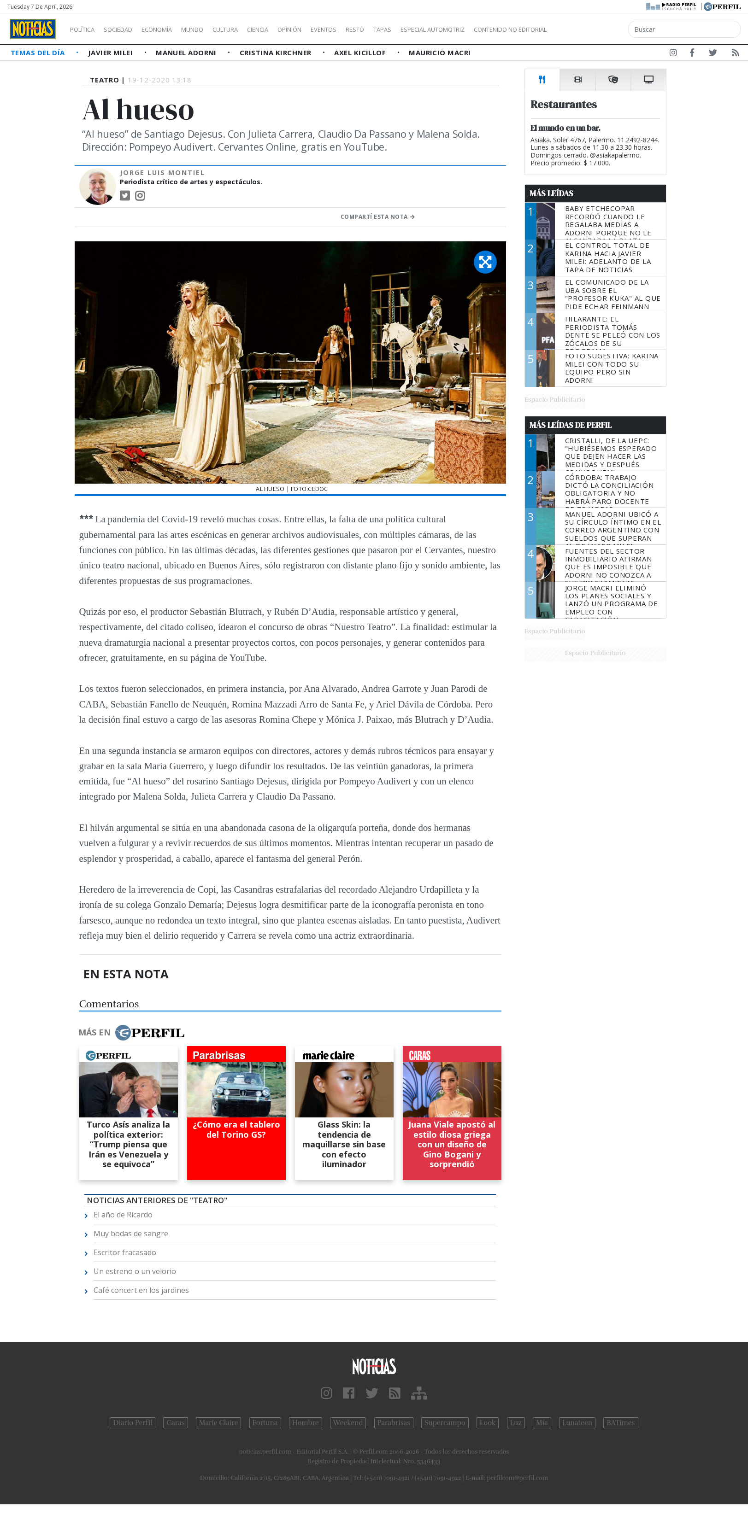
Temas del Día (39, 52)
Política (85, 29)
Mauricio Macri (440, 52)
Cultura (251, 29)
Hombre (305, 1423)
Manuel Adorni (187, 52)
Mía (542, 1423)
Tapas (434, 29)
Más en (131, 1033)
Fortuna (265, 1423)
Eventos (367, 29)
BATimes (621, 1423)
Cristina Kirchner (276, 52)
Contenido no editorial (589, 29)
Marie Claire (218, 1423)
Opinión (327, 29)
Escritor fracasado (125, 1252)
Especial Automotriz (494, 29)
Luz (516, 1423)
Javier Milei (111, 52)
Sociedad (128, 29)
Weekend (348, 1423)
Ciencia (290, 29)
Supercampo (444, 1423)
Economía (172, 29)
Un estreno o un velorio (135, 1271)
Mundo (213, 29)
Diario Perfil (132, 1423)
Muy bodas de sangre (131, 1233)
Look (488, 1423)
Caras (175, 1423)
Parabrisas (393, 1423)
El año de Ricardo (123, 1215)
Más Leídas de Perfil (571, 425)
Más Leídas (551, 193)
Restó (403, 29)
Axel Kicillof (361, 52)
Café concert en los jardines (141, 1290)
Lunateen (577, 1423)
